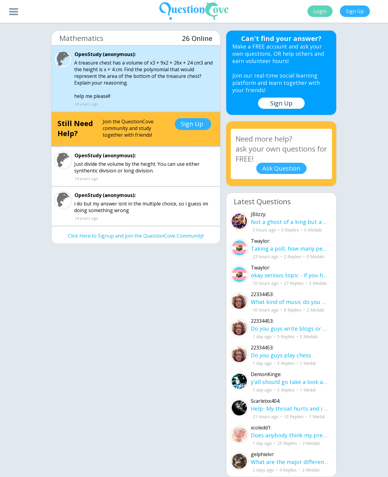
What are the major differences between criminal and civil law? (290, 461)
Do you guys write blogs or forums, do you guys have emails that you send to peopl (290, 328)
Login (320, 11)
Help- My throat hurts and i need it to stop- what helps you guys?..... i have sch (290, 408)
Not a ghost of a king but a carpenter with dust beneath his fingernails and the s (290, 221)
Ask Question (281, 168)
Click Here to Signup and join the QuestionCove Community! (136, 235)
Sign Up (355, 11)
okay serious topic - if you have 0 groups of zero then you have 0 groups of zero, (290, 275)
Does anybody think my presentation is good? (290, 435)
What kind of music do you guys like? (290, 301)
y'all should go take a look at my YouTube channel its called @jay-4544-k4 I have (290, 381)
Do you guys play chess (281, 355)
